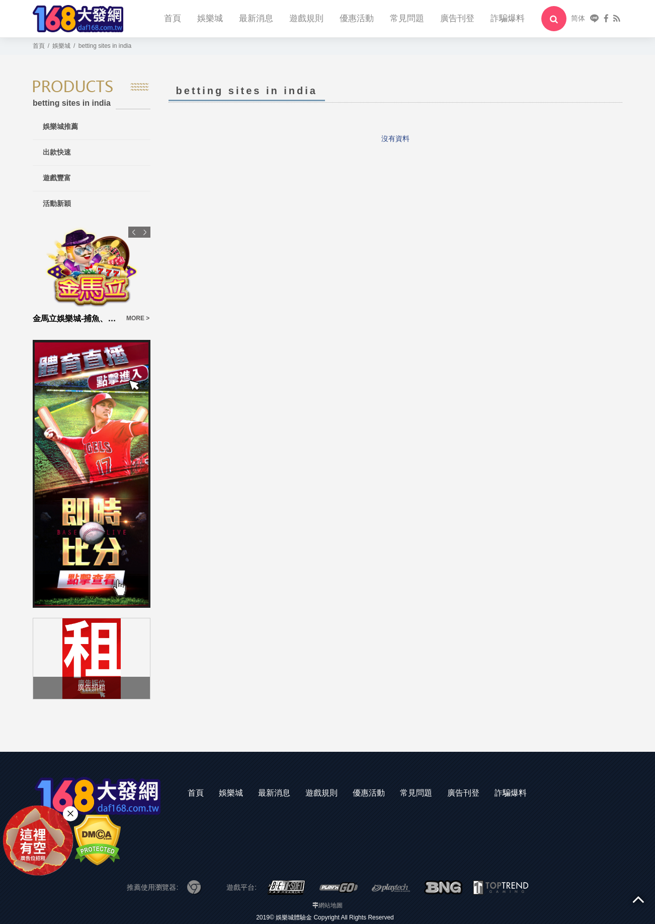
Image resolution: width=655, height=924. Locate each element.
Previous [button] (133, 232)
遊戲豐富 (57, 178)
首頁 (172, 18)
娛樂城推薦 (60, 126)
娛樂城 (210, 18)
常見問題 (407, 18)
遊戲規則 (306, 18)
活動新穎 (57, 203)
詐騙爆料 (507, 18)
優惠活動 (357, 18)
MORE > (137, 318)
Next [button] (144, 232)
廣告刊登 (457, 18)
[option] (91, 276)
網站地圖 (330, 905)
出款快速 (57, 152)
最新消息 (256, 18)
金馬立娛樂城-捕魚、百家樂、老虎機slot (76, 318)
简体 (578, 18)
